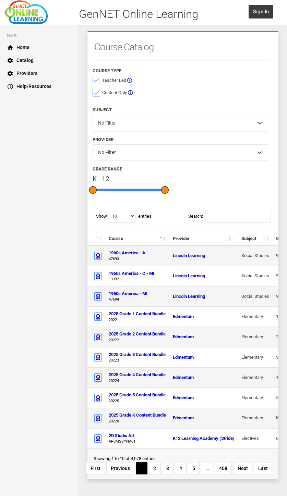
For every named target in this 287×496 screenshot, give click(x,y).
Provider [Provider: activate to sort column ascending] (181, 238)
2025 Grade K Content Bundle (137, 415)
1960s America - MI (128, 293)
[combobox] (180, 123)
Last (263, 468)
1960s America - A (127, 252)
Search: (229, 216)
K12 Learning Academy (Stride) (204, 438)
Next (243, 468)
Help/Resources (29, 87)
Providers (22, 74)
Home (18, 47)
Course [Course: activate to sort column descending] (116, 238)
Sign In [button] (261, 12)
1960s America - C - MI (131, 273)
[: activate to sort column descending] (96, 238)
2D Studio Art (121, 435)
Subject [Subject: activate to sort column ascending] (248, 238)
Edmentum (183, 316)
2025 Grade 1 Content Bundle (137, 313)
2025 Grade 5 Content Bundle (137, 394)
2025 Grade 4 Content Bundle (137, 374)
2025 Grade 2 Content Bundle (137, 333)
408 (223, 468)
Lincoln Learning (189, 255)
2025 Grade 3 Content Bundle (137, 354)
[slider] (93, 190)
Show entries (124, 216)
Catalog (20, 61)
